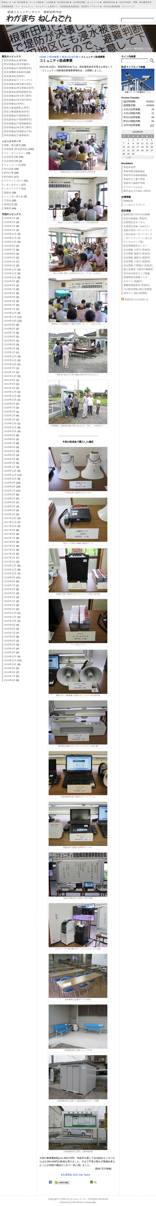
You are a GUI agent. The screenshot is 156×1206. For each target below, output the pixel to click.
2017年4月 (9, 549)
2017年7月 (9, 538)
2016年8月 (9, 581)
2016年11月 (10, 569)
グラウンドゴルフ (13, 180)
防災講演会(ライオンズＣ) (18, 80)
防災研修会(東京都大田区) (18, 84)
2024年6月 (9, 293)
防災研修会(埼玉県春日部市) (19, 87)
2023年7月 (9, 332)
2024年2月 (9, 305)
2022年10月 (10, 364)
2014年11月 (10, 660)
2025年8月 (9, 245)
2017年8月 (9, 534)
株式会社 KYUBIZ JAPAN (137, 191)
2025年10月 (10, 241)
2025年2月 (9, 261)
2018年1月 (9, 514)
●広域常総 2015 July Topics (75, 1174)
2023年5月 (9, 340)
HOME (43, 56)
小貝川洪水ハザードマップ (138, 234)
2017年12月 (10, 518)
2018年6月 (9, 494)
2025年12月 (10, 233)
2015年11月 (10, 617)
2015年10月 (10, 620)
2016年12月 (10, 565)
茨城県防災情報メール (135, 277)
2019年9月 (9, 435)
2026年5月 (9, 218)
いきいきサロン (12, 184)
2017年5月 (9, 546)
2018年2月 (9, 510)
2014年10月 (10, 664)
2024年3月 (9, 301)
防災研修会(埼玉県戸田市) (18, 99)
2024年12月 (10, 269)
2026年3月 (9, 222)
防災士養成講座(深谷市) (17, 111)
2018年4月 (9, 502)
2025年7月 (9, 249)
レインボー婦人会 (13, 196)
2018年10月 (10, 478)
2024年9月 (9, 281)
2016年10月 (10, 573)
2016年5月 (9, 593)
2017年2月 (9, 557)
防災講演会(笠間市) (14, 76)
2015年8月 (9, 628)
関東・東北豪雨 (12, 145)
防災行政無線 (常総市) (135, 218)
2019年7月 (9, 443)
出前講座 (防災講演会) (16, 149)
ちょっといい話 (12, 164)
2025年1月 (9, 265)
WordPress (78, 1202)
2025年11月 (10, 238)
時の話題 (9, 168)
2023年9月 (9, 324)
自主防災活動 (11, 157)
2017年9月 (9, 530)
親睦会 (7, 192)
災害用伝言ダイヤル (134, 222)
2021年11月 (10, 376)
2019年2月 (9, 463)
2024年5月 (9, 297)
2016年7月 (9, 585)
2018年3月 (9, 506)
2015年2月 (9, 652)
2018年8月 (9, 486)
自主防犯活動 (11, 161)
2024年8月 (9, 285)
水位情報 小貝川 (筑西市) (137, 261)
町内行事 (9, 172)
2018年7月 (9, 490)
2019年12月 (10, 423)
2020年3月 (9, 411)
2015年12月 (10, 613)
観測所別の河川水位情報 (137, 214)
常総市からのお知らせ (136, 299)
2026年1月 (9, 230)
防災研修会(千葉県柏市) (17, 115)
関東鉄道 (128, 200)
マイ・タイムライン (15, 153)
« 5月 (128, 157)
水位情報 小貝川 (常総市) (137, 249)
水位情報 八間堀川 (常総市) (138, 265)
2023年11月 (10, 317)
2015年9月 (9, 624)
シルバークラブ (12, 188)
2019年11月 (10, 427)
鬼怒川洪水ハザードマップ (138, 230)
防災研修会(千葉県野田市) (18, 68)
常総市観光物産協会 (134, 171)
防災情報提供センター (135, 245)
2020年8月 (9, 403)
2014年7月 (9, 676)
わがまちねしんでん (76, 1199)
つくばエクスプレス (134, 204)
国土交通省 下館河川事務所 (138, 269)
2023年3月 (9, 344)
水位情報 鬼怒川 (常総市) (137, 253)
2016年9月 (9, 577)
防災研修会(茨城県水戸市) (18, 131)
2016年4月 (9, 597)
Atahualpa (91, 1202)
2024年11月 (10, 273)
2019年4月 (9, 455)
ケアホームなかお (133, 187)
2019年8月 (9, 439)
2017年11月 (10, 522)
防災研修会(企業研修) (15, 60)
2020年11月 (10, 395)
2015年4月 (9, 644)
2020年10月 (10, 399)
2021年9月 (9, 380)
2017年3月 (9, 553)
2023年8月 (9, 328)
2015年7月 (9, 632)
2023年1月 (9, 352)
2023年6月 (9, 336)
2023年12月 (10, 312)
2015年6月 (9, 636)
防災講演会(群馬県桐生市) (18, 92)
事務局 (7, 208)
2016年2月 (9, 605)
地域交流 (9, 204)
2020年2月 (9, 415)
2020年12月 (10, 391)
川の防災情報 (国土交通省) (138, 289)
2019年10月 (10, 431)
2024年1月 (9, 309)
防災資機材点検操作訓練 (17, 72)
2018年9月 (9, 482)
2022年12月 (10, 356)
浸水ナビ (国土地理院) (135, 293)
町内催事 (54, 56)
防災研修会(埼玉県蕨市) (17, 64)
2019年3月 (9, 459)
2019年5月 (9, 451)
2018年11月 (10, 474)
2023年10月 (10, 320)
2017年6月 (9, 541)
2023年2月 (9, 348)
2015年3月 (9, 648)
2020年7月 (9, 407)
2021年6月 (9, 384)
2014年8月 (9, 672)
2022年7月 (9, 368)
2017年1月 (9, 561)
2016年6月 (9, 589)
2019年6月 (9, 447)
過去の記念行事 (70, 56)
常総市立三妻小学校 (134, 179)
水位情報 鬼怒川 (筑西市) (137, 257)
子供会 (7, 200)
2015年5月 (9, 640)
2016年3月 (9, 601)
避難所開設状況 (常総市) (137, 285)
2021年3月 (9, 388)
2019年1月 (9, 467)
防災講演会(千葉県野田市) (18, 119)
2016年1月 (9, 609)
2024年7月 (9, 289)
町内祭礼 (9, 176)
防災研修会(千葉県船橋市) (18, 123)
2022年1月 (9, 372)
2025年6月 (9, 253)
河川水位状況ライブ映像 (137, 273)
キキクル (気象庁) (133, 281)
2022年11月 (10, 360)
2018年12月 (10, 470)
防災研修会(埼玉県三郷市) (18, 95)
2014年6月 (9, 680)
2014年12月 (10, 656)
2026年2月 (9, 226)
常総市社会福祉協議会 (135, 175)
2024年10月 (10, 277)
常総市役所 (129, 167)
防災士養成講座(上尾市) (17, 107)
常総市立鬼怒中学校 (134, 183)
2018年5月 (9, 498)
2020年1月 (9, 419)
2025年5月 (9, 257)
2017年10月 (10, 526)
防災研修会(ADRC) (14, 103)
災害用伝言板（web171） (137, 226)
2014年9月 (9, 668)
